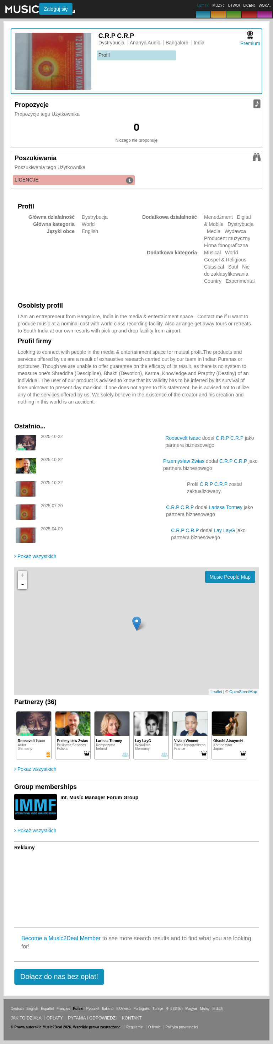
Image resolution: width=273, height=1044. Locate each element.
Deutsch (17, 1009)
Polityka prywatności (182, 1027)
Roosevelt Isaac (183, 438)
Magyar (191, 1009)
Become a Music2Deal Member (61, 938)
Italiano (107, 1009)
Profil (104, 55)
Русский (92, 1009)
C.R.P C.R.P (229, 438)
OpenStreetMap (243, 691)
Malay (205, 1009)
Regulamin (134, 1027)
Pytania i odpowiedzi (92, 1018)
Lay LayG (224, 530)
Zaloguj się (56, 9)
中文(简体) (174, 1009)
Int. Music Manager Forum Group (99, 797)
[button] (59, 977)
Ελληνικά (123, 1009)
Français (63, 1009)
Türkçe (158, 1009)
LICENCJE (74, 180)
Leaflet (216, 691)
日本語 (217, 1009)
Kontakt (132, 1018)
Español (47, 1009)
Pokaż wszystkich (35, 556)
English (32, 1009)
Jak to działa (26, 1018)
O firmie (154, 1027)
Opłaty (55, 1018)
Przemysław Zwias (183, 461)
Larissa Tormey (225, 507)
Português (141, 1009)
